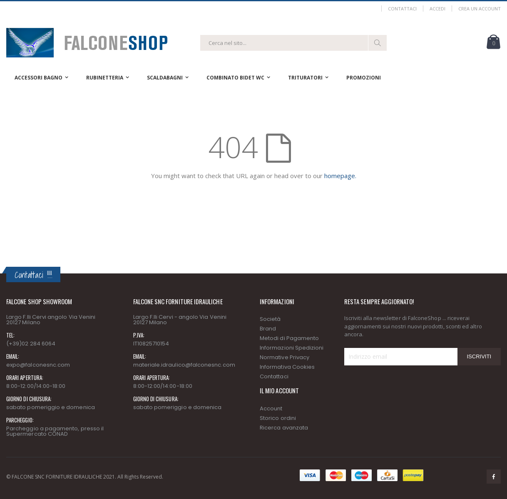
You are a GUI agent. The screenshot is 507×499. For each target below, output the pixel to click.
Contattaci (402, 8)
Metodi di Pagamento (289, 338)
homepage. (340, 175)
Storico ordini (278, 418)
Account (271, 408)
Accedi (437, 8)
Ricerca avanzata (284, 428)
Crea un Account (479, 8)
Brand (268, 329)
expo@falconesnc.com (38, 365)
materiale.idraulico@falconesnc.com (184, 365)
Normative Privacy (284, 357)
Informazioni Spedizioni (292, 348)
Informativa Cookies (287, 367)
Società (270, 319)
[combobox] (293, 43)
